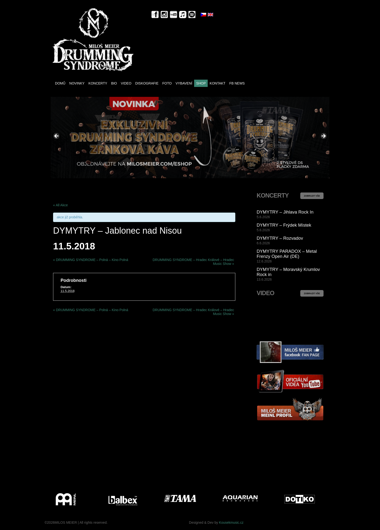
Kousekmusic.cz (231, 522)
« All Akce (60, 205)
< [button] (56, 136)
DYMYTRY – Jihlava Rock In (285, 212)
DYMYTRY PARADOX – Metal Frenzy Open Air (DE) (287, 254)
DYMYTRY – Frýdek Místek (284, 225)
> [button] (323, 136)
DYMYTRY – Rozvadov (280, 238)
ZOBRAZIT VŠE (312, 196)
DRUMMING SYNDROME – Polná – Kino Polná (90, 260)
